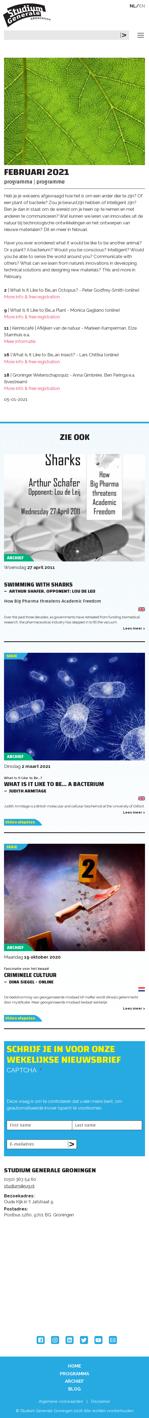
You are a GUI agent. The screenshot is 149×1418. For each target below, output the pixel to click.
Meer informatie (20, 341)
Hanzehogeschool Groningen (24, 1314)
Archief (74, 1381)
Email (113, 1340)
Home (74, 1366)
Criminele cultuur (30, 975)
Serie (11, 656)
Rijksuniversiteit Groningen (24, 1291)
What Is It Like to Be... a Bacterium (54, 784)
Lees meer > (134, 628)
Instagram (55, 1340)
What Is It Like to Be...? (23, 778)
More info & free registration (32, 296)
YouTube (98, 1340)
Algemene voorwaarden (61, 1401)
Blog (74, 1389)
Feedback (77, 1245)
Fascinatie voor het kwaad (26, 968)
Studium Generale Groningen (28, 15)
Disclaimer (100, 1401)
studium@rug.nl (19, 1186)
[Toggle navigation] (140, 35)
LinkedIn (70, 1340)
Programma (74, 1373)
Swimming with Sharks (38, 584)
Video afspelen (20, 822)
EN (142, 6)
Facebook (41, 1340)
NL (133, 6)
